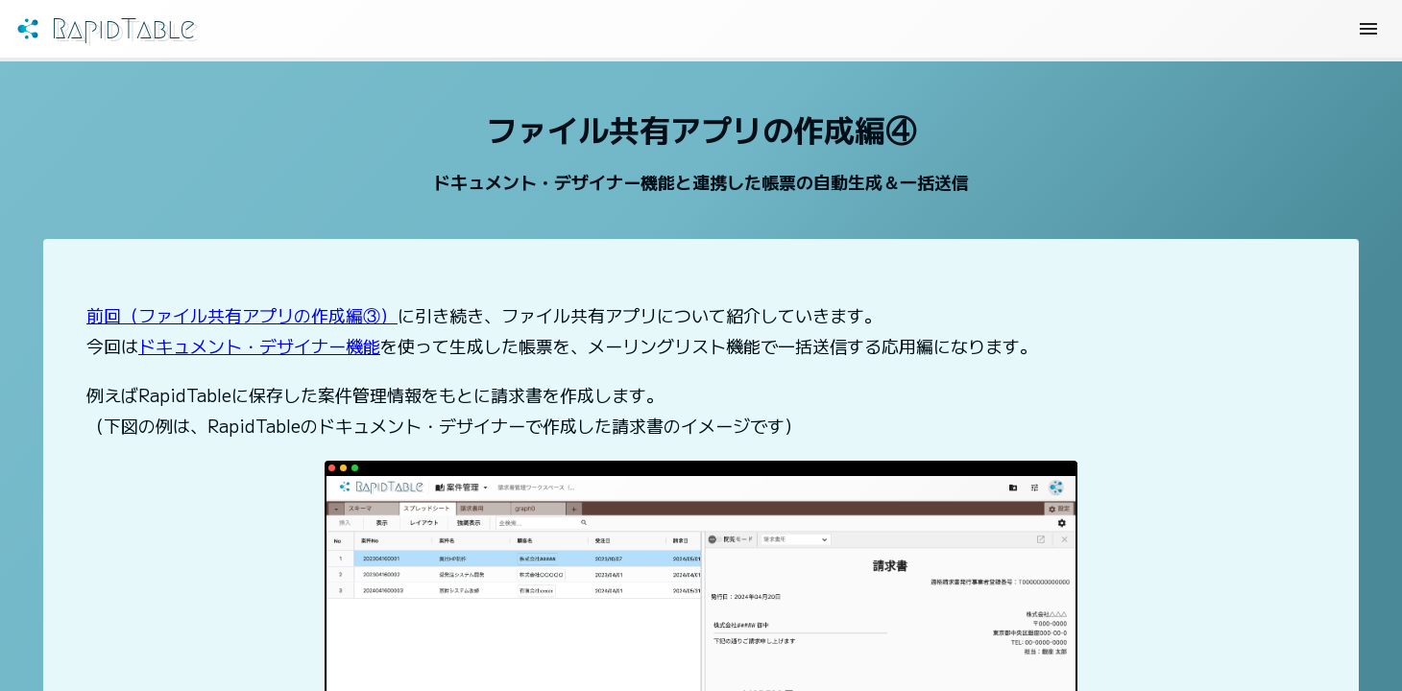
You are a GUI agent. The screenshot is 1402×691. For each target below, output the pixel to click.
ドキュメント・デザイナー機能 (259, 353)
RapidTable (154, 33)
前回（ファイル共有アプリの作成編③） (242, 322)
